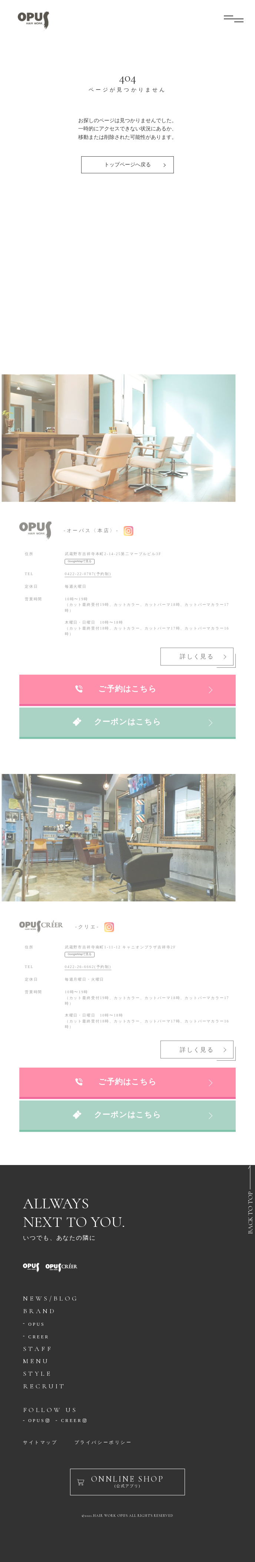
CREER (38, 1336)
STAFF (38, 1349)
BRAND (39, 1311)
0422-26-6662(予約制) (88, 964)
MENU (36, 1361)
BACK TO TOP (250, 1212)
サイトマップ (40, 1442)
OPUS (36, 1324)
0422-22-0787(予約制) (88, 571)
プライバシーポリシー (103, 1442)
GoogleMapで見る (80, 559)
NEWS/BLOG (51, 1298)
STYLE (37, 1373)
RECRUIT (44, 1386)
